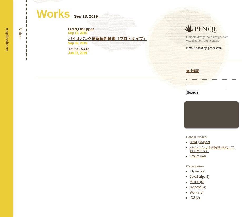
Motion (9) (197, 182)
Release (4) (198, 187)
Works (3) (197, 192)
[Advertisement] (211, 114)
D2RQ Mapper (200, 142)
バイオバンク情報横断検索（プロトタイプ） (107, 38)
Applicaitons (7, 39)
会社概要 (192, 71)
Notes (20, 33)
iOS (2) (195, 198)
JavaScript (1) (199, 177)
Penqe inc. (201, 29)
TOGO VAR (198, 156)
